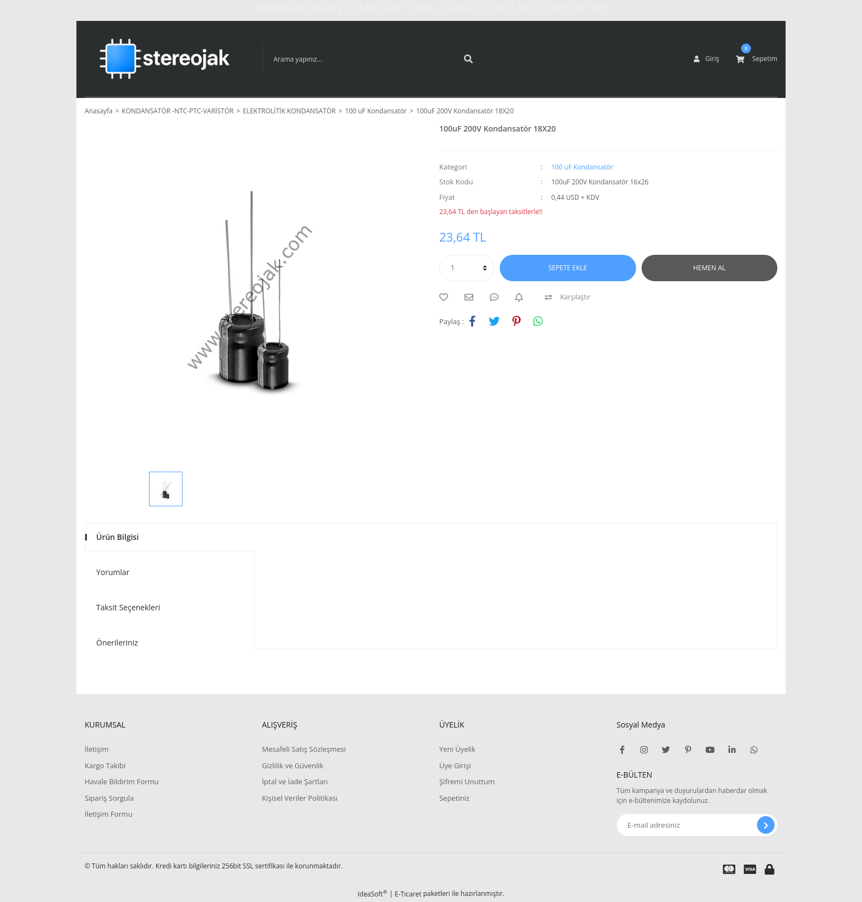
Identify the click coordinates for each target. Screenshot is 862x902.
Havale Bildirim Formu (122, 781)
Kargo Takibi (105, 765)
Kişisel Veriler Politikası (299, 798)
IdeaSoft (372, 894)
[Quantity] (466, 268)
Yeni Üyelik (457, 749)
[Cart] (756, 59)
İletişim (97, 749)
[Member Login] (706, 59)
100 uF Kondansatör (582, 167)
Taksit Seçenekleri (128, 607)
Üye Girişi (455, 765)
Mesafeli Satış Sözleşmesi (304, 749)
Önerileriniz (117, 642)
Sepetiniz (454, 798)
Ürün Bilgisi (117, 537)
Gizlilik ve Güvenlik (292, 765)
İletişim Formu (108, 814)
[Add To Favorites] (446, 297)
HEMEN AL (709, 267)
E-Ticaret (408, 894)
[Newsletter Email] (697, 825)
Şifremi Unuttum (467, 781)
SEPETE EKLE (568, 267)
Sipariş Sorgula (109, 798)
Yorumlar (113, 572)
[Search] (372, 58)
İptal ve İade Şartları (295, 781)
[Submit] (766, 825)
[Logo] (165, 58)
